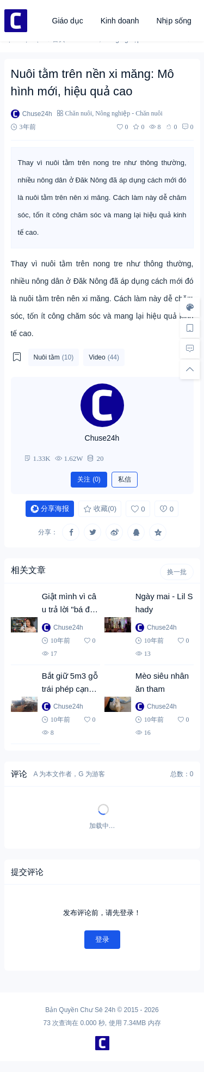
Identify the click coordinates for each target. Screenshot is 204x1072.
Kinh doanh (120, 20)
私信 (124, 479)
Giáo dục (67, 20)
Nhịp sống (174, 20)
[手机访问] (190, 328)
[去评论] (190, 348)
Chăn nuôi (78, 113)
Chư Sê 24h (97, 1010)
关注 (89, 479)
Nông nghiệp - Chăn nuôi (129, 113)
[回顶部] (190, 369)
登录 (102, 939)
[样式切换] (190, 307)
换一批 (177, 572)
